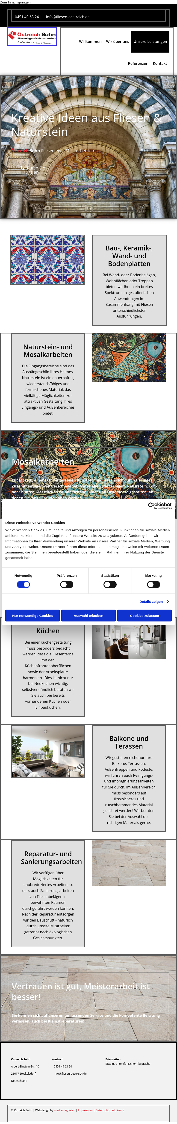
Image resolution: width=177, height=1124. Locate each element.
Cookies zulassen (144, 615)
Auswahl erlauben (88, 615)
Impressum (85, 1112)
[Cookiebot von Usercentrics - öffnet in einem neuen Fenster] (151, 506)
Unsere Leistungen (150, 42)
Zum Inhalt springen (15, 2)
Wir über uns (117, 42)
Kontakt (160, 64)
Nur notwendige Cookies (32, 615)
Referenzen (138, 64)
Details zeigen (151, 602)
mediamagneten (64, 1112)
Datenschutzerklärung (110, 1112)
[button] (32, 171)
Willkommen (90, 42)
